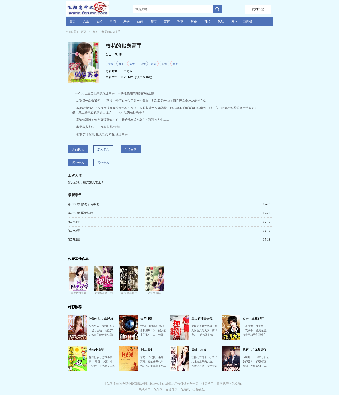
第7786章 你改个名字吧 (136, 77)
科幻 (207, 21)
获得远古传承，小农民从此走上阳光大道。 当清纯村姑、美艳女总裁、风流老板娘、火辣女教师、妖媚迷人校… (204, 366)
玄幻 (99, 21)
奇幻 (113, 21)
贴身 (164, 64)
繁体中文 (103, 162)
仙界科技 (146, 318)
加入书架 (103, 149)
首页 (72, 21)
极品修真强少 (129, 293)
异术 (132, 64)
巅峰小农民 (198, 349)
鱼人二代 (112, 54)
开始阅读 (78, 149)
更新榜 (247, 21)
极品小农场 (96, 349)
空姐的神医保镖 (202, 318)
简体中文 (78, 162)
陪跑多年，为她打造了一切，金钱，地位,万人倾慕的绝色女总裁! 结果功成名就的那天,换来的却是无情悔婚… (102, 335)
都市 (153, 21)
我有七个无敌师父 (255, 349)
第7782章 (74, 239)
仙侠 (140, 21)
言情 (167, 21)
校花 (153, 64)
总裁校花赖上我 (104, 293)
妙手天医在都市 (253, 318)
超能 (143, 64)
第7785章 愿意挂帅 (80, 213)
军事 (180, 21)
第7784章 (74, 222)
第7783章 (74, 230)
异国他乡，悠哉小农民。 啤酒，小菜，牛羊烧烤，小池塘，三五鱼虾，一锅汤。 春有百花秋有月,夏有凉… (102, 366)
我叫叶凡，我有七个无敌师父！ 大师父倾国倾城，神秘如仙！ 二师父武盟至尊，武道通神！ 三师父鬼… (256, 366)
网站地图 (144, 389)
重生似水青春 (78, 293)
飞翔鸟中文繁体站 (193, 389)
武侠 (126, 21)
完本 (234, 21)
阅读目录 (131, 149)
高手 (175, 64)
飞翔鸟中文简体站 (166, 389)
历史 (194, 21)
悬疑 (221, 21)
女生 (86, 21)
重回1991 (146, 349)
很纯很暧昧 (154, 293)
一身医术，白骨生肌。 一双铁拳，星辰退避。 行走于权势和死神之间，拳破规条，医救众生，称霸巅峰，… (256, 335)
